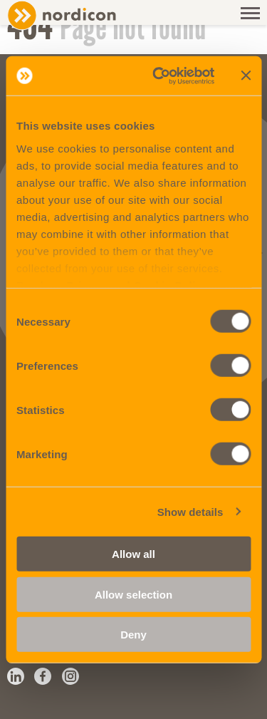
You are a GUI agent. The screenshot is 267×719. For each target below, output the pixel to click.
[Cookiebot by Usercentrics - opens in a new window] (159, 75)
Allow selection (133, 594)
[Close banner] (246, 76)
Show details (190, 511)
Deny (133, 635)
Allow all (133, 554)
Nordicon (85, 15)
